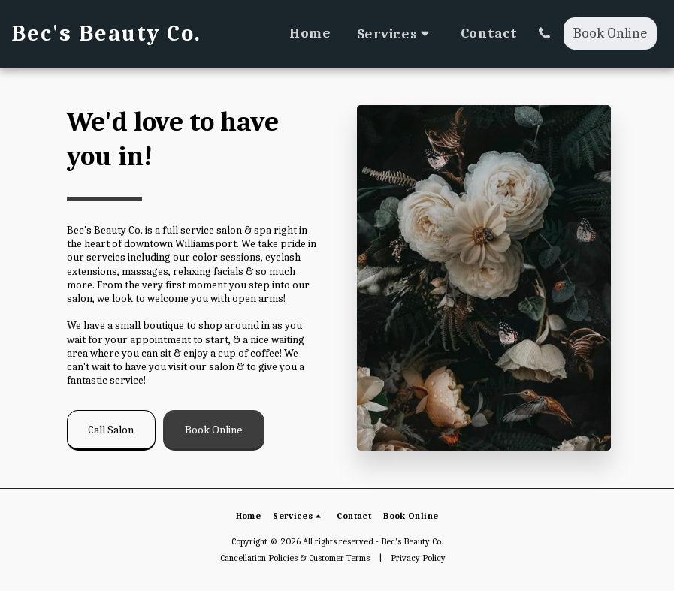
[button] (396, 33)
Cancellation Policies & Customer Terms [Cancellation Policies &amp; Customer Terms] (295, 558)
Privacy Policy (418, 558)
